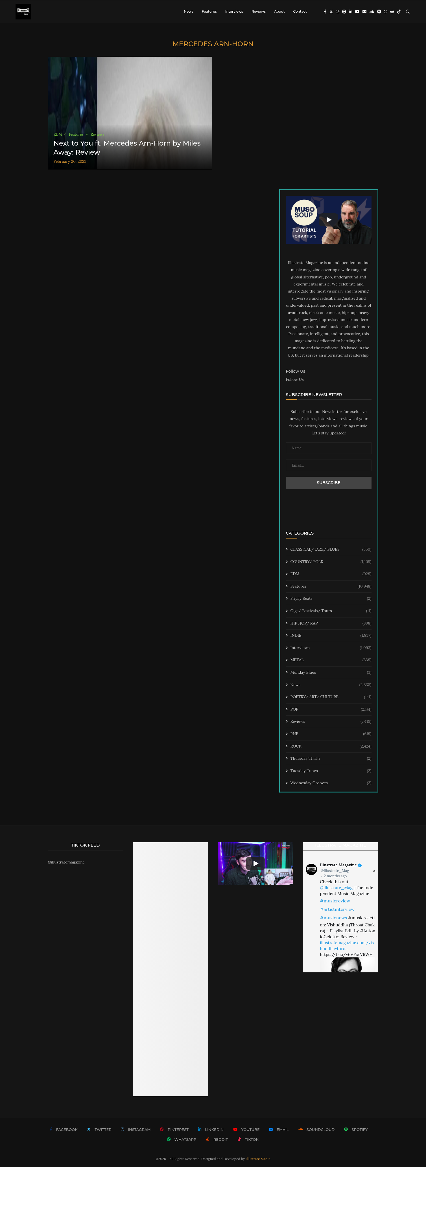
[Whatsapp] (385, 11)
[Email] (364, 11)
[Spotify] (379, 11)
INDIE (331, 635)
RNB (331, 734)
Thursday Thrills (331, 758)
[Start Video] (329, 220)
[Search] (408, 11)
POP (331, 709)
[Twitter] (331, 11)
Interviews (234, 11)
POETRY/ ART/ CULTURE (331, 697)
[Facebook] (325, 11)
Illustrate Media (258, 1159)
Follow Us (295, 379)
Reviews (259, 11)
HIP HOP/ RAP (331, 623)
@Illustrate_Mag (335, 870)
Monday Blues (331, 672)
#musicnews (333, 917)
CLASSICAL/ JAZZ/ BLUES (331, 549)
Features (209, 11)
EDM (331, 574)
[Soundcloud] (371, 11)
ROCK (331, 746)
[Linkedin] (350, 11)
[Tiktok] (399, 11)
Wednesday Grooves (331, 783)
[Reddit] (392, 11)
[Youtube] (357, 11)
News (188, 11)
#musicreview (335, 901)
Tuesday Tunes (331, 771)
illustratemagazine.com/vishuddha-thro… (347, 945)
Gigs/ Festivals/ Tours (331, 611)
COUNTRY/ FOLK (331, 562)
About (279, 11)
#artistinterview (337, 909)
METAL (331, 660)
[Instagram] (337, 11)
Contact (300, 11)
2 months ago (335, 876)
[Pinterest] (344, 11)
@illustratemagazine (66, 862)
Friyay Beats (331, 598)
